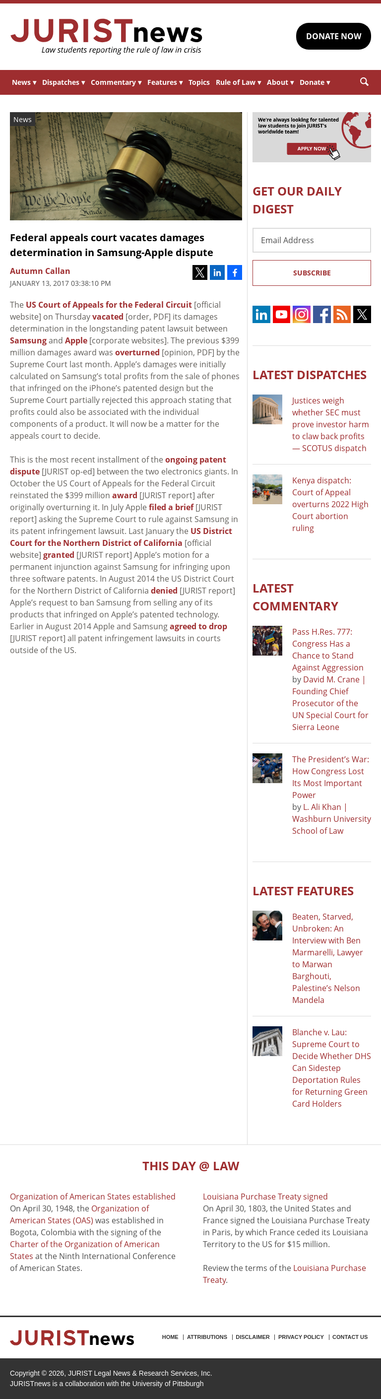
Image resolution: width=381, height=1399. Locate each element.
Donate (315, 82)
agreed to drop (198, 626)
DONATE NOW (333, 36)
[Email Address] (312, 240)
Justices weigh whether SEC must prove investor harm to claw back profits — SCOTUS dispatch (330, 424)
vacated (108, 316)
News (24, 82)
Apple (76, 340)
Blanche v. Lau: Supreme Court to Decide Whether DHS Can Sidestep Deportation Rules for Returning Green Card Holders (331, 1068)
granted (58, 554)
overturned (137, 352)
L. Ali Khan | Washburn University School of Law (331, 818)
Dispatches (63, 82)
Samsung (28, 340)
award (124, 495)
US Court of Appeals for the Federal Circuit (109, 304)
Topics (199, 82)
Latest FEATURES (303, 890)
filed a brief (171, 507)
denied (164, 590)
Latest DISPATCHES (310, 374)
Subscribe (312, 272)
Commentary (116, 82)
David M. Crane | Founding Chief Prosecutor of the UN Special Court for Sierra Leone (330, 703)
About (280, 82)
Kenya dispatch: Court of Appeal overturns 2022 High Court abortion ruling (330, 504)
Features (165, 82)
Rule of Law (238, 82)
